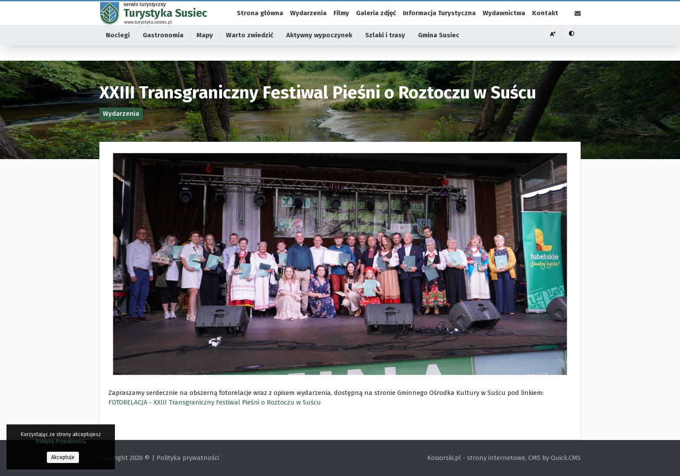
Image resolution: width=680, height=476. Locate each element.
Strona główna (260, 21)
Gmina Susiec (438, 52)
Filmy (341, 21)
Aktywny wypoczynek (319, 52)
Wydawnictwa (504, 21)
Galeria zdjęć (376, 21)
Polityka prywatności (188, 458)
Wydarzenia (308, 21)
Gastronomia (163, 52)
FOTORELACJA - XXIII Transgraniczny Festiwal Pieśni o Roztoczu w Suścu (214, 402)
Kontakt (545, 21)
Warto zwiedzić (249, 52)
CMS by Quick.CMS (554, 458)
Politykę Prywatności (60, 441)
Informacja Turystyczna (439, 21)
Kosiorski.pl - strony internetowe (476, 458)
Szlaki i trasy (385, 52)
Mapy (204, 52)
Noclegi (118, 52)
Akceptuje (63, 457)
